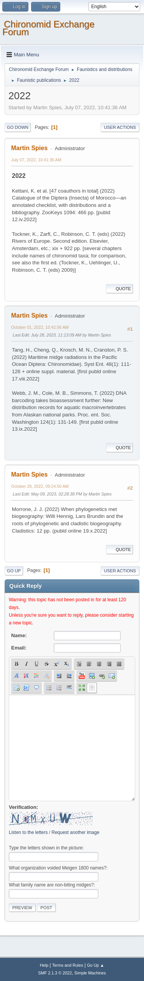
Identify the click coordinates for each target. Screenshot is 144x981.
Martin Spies (29, 148)
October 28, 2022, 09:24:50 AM (40, 486)
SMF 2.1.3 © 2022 (55, 973)
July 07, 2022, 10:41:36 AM (36, 159)
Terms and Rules (67, 965)
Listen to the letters (28, 832)
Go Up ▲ (95, 965)
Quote (119, 288)
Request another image (75, 832)
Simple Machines (90, 973)
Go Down (17, 127)
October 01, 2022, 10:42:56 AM (40, 327)
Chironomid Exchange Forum (48, 28)
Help (44, 965)
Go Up (14, 570)
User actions (120, 127)
